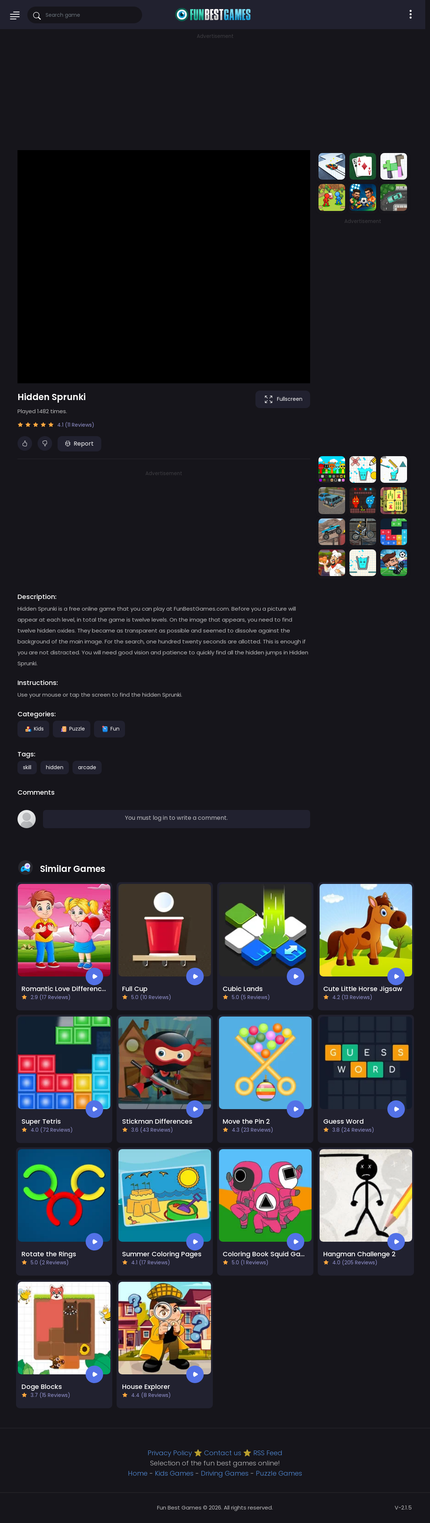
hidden (54, 767)
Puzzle (71, 728)
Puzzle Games (279, 1473)
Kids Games (174, 1473)
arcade (87, 767)
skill (27, 767)
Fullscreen (282, 399)
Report (79, 443)
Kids (33, 728)
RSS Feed (267, 1452)
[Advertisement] (215, 91)
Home (138, 1473)
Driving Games (225, 1473)
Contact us (222, 1452)
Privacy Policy (170, 1452)
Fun (109, 728)
